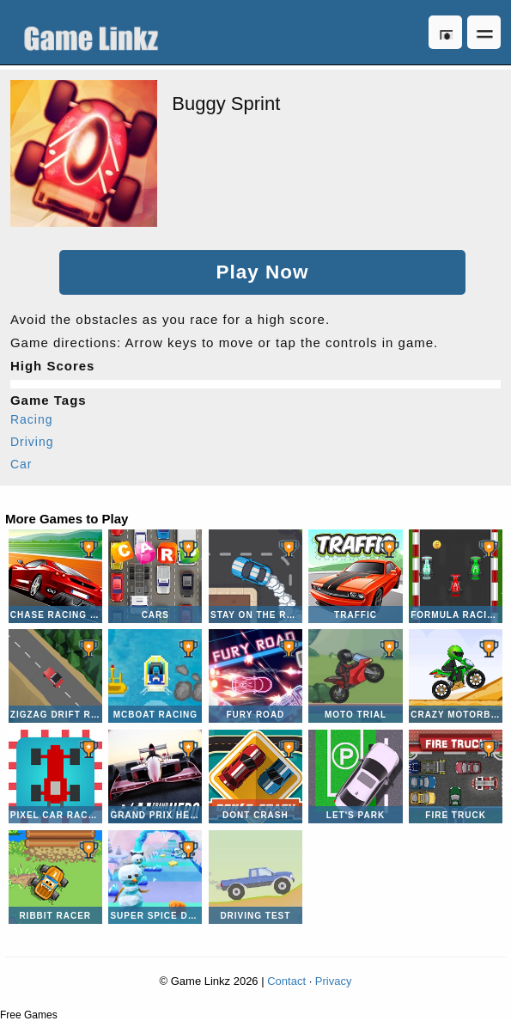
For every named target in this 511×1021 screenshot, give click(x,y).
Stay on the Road (255, 576)
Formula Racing (455, 576)
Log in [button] (445, 32)
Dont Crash (255, 776)
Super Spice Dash (155, 877)
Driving (32, 442)
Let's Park (355, 776)
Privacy (333, 981)
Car (21, 464)
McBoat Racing (155, 676)
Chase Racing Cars (55, 576)
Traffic (355, 576)
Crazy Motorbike (455, 676)
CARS (155, 576)
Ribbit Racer (55, 877)
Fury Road (255, 676)
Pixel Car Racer (55, 776)
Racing (31, 419)
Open (484, 32)
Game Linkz (95, 32)
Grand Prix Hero (155, 776)
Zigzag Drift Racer (55, 676)
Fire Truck (455, 776)
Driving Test (255, 877)
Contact (286, 981)
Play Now (262, 272)
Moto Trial (355, 676)
